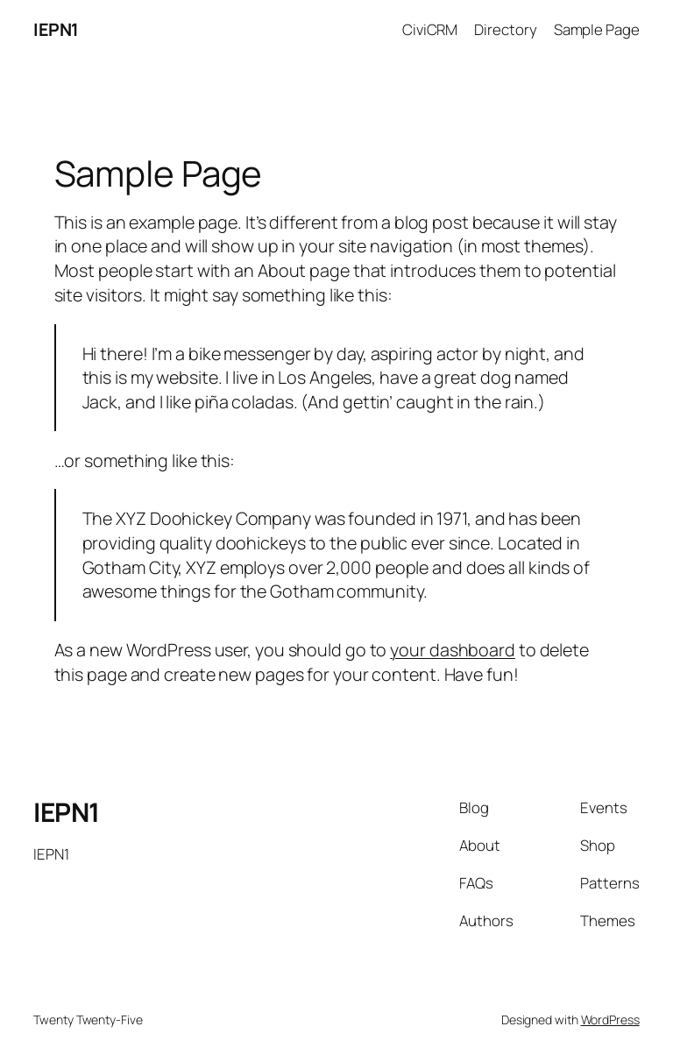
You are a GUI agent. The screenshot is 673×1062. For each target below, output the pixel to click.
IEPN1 (56, 29)
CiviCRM (429, 29)
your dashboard (452, 650)
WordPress (610, 1019)
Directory (505, 29)
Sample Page (597, 29)
